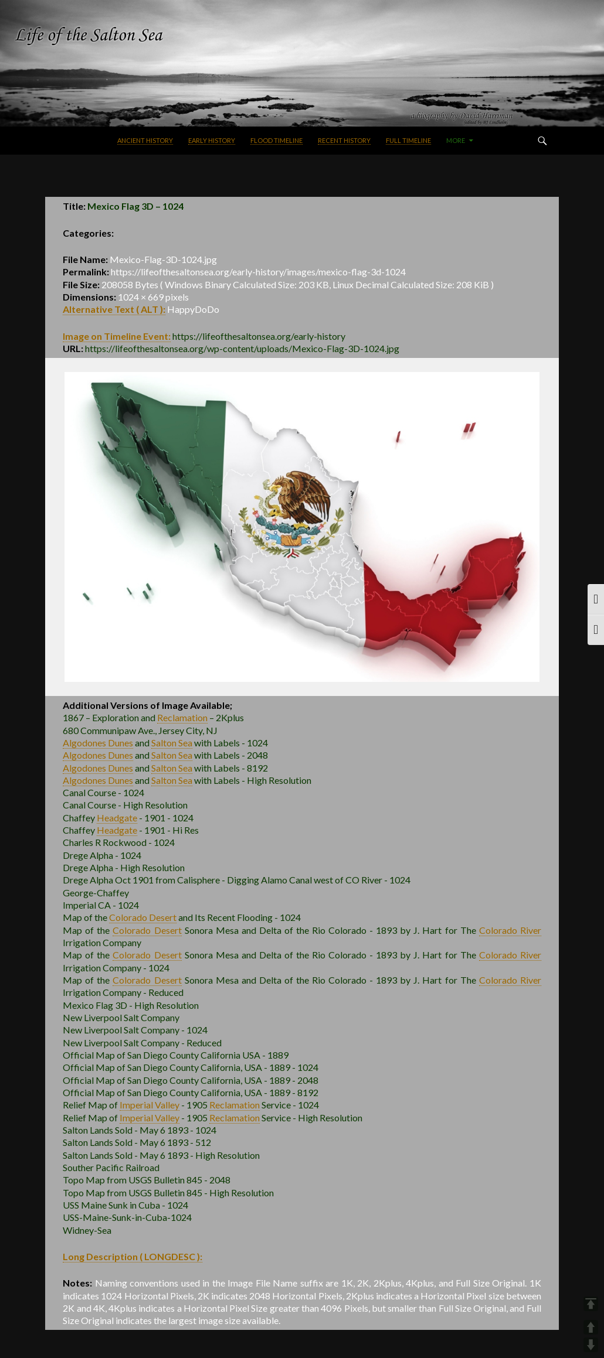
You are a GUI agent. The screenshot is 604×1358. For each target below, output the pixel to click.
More (455, 140)
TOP (590, 1303)
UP (590, 1327)
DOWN (590, 1344)
